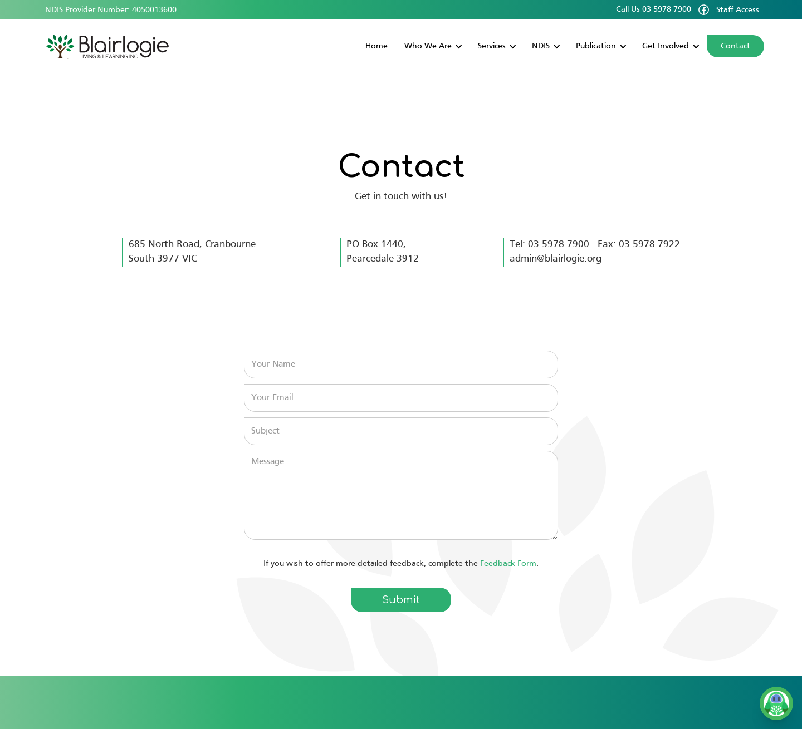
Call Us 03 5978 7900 (653, 9)
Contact (735, 46)
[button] (433, 46)
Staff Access (737, 10)
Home (376, 46)
